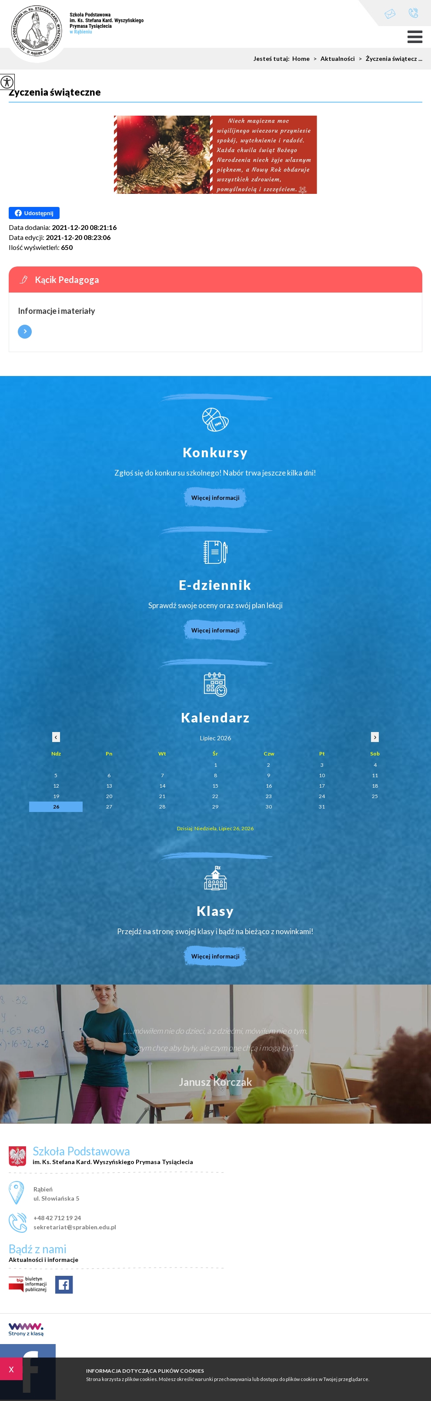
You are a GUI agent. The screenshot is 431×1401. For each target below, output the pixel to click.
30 (269, 806)
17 (322, 785)
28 (162, 806)
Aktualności (332, 59)
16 (269, 785)
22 (215, 796)
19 (56, 796)
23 (269, 796)
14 (162, 785)
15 (215, 785)
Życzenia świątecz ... (388, 59)
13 (109, 785)
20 (109, 796)
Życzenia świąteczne (55, 92)
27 (109, 806)
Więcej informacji (25, 332)
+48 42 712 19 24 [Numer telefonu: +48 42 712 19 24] (57, 1217)
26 (56, 806)
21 (162, 796)
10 (322, 775)
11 (375, 775)
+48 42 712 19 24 (413, 13)
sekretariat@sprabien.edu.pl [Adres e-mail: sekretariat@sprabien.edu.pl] (74, 1227)
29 (215, 806)
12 (56, 785)
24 (322, 796)
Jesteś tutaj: (273, 59)
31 (322, 806)
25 (375, 796)
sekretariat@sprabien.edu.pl (390, 14)
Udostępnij (34, 213)
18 (375, 785)
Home (301, 59)
